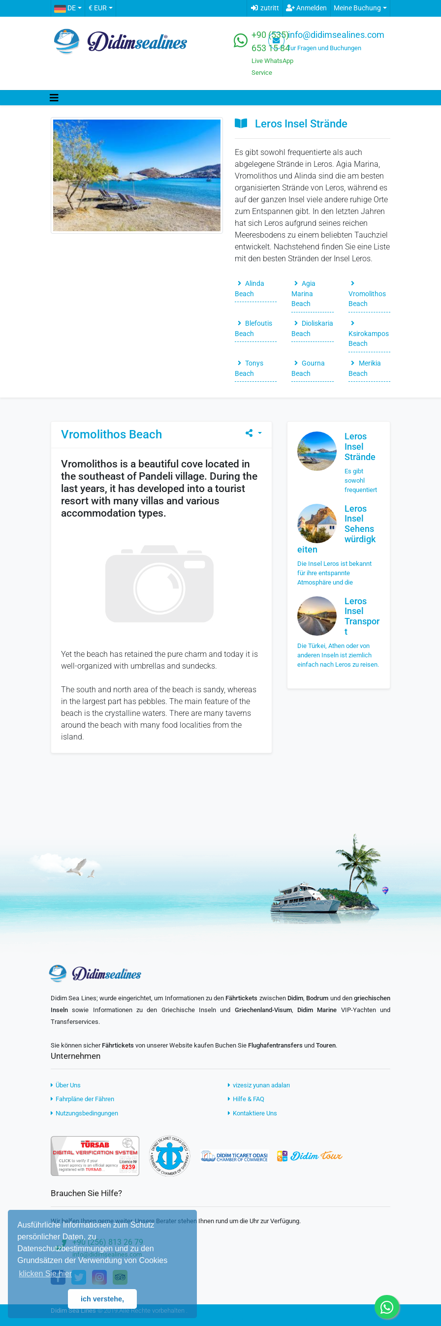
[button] (68, 8)
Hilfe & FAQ (246, 1099)
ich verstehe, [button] (102, 1299)
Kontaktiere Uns (252, 1113)
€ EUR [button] (98, 8)
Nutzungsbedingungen (84, 1113)
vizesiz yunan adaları (259, 1085)
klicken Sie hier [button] (45, 1273)
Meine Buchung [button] (357, 8)
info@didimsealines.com (336, 35)
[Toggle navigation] (54, 98)
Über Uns (66, 1085)
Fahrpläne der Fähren (82, 1099)
